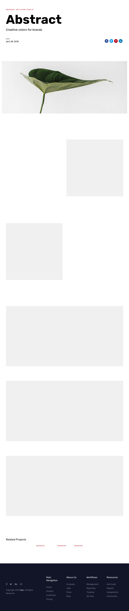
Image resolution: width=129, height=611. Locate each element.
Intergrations (112, 592)
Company (70, 584)
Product (49, 591)
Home (49, 587)
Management (92, 584)
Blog (68, 596)
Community (112, 596)
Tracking (90, 592)
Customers (51, 595)
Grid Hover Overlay (25, 9)
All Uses (90, 596)
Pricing (49, 599)
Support (110, 588)
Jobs (68, 588)
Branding (10, 9)
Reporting (90, 588)
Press (68, 592)
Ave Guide (111, 584)
